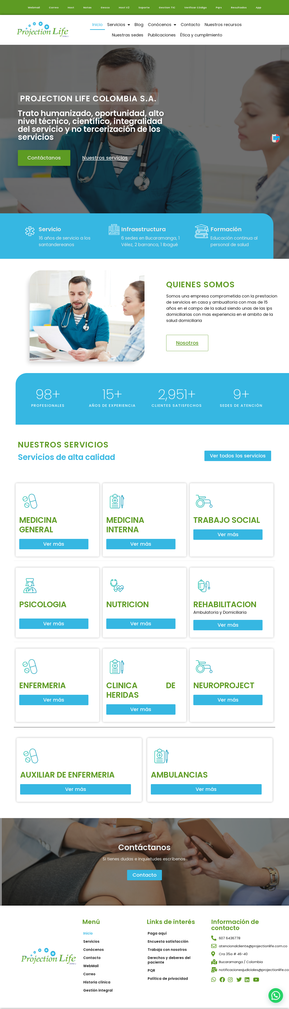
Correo (54, 7)
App (258, 7)
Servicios (118, 24)
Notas (87, 7)
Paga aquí (157, 933)
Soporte (144, 7)
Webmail (34, 7)
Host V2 (124, 7)
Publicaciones (162, 35)
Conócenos (162, 24)
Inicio (97, 24)
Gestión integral (98, 990)
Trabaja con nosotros (167, 949)
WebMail (91, 966)
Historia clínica (96, 982)
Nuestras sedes (127, 35)
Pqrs (219, 7)
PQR (151, 970)
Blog (139, 24)
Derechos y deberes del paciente (169, 960)
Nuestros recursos (223, 24)
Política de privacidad (168, 978)
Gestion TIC (167, 7)
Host (71, 7)
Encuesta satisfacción (168, 941)
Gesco (105, 7)
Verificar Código (195, 7)
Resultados (239, 7)
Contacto (190, 24)
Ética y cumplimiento (201, 35)
